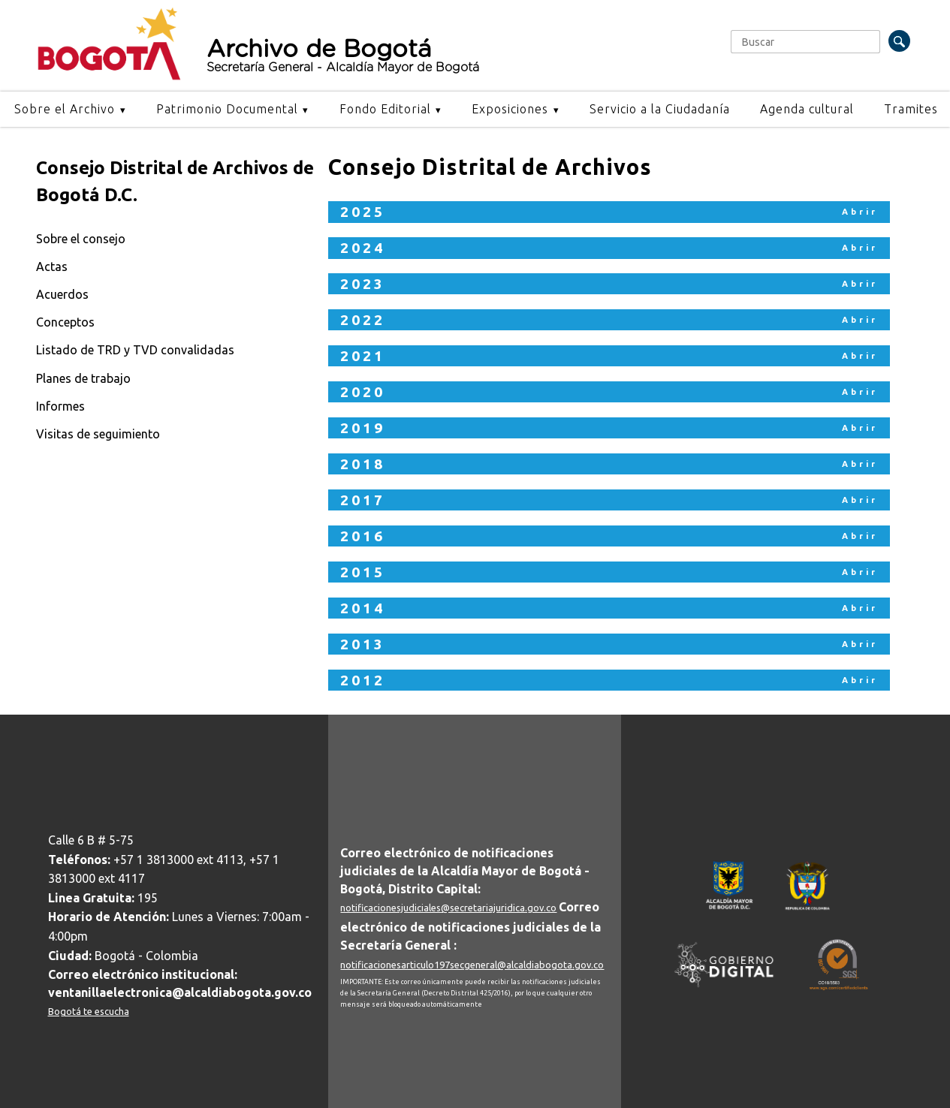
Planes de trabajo (83, 378)
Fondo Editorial (385, 109)
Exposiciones (510, 109)
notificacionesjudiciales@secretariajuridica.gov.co (448, 907)
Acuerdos (62, 294)
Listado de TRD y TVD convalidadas (135, 350)
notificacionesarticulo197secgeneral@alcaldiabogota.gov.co (472, 964)
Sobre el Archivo (64, 109)
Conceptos (65, 322)
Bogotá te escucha (88, 1011)
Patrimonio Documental (227, 109)
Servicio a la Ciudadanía (660, 109)
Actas (52, 266)
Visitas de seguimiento (98, 434)
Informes (60, 406)
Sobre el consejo (80, 238)
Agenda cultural (807, 109)
